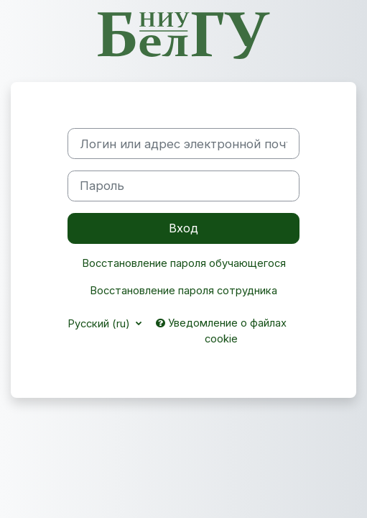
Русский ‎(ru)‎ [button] (100, 323)
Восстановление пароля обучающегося (184, 263)
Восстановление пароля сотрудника (183, 290)
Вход (183, 228)
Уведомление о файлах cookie (221, 331)
